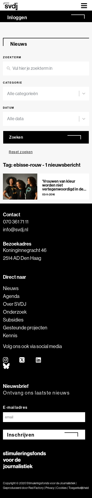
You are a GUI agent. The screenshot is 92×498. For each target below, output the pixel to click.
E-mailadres (15, 407)
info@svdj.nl (15, 229)
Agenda (11, 296)
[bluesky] (6, 366)
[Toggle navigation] (84, 5)
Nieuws (11, 288)
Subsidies (13, 320)
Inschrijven (21, 435)
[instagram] (6, 360)
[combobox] (43, 94)
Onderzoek (15, 312)
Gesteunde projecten (25, 327)
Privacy (49, 488)
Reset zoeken (21, 152)
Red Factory (36, 488)
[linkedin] (38, 360)
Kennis (10, 335)
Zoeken (16, 137)
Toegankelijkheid (78, 488)
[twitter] (22, 360)
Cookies (61, 488)
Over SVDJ (14, 304)
